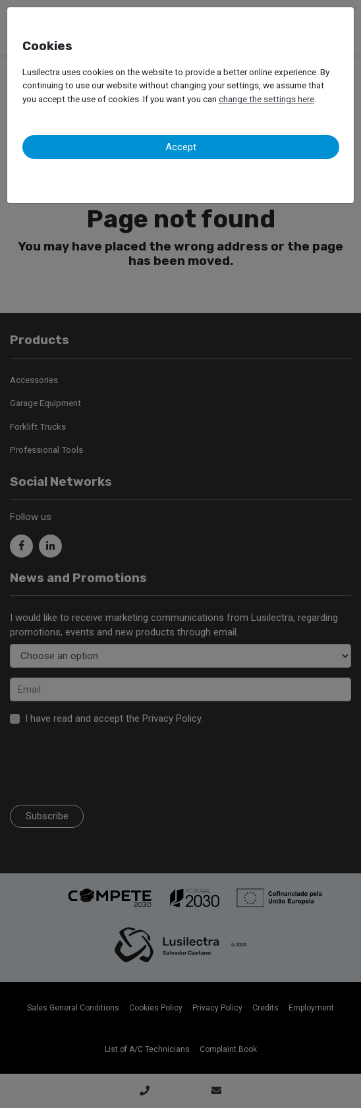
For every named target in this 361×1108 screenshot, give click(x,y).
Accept (180, 147)
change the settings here (266, 99)
